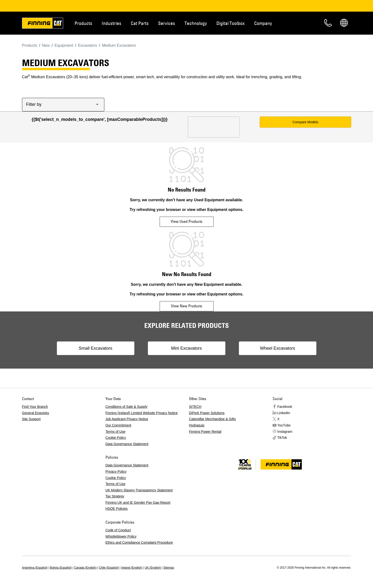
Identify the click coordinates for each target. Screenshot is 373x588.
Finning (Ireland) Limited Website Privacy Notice (142, 413)
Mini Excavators (186, 348)
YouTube (284, 425)
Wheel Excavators (277, 348)
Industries (111, 23)
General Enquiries (35, 413)
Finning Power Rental (205, 431)
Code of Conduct (118, 530)
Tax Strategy (115, 496)
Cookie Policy (116, 438)
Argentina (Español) (35, 567)
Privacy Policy (116, 471)
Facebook (284, 407)
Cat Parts (140, 23)
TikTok (282, 438)
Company (263, 23)
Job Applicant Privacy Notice (127, 419)
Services (166, 23)
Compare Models (305, 122)
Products (83, 23)
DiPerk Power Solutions (207, 413)
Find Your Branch (35, 407)
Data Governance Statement (127, 444)
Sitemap (168, 567)
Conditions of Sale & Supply (127, 407)
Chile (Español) (109, 567)
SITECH (195, 407)
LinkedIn (283, 413)
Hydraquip (197, 425)
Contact (328, 23)
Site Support (31, 419)
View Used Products (186, 221)
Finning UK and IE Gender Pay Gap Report (138, 502)
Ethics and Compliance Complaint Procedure (139, 542)
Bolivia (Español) (61, 567)
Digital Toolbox (230, 23)
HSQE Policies (117, 509)
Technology (195, 23)
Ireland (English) (131, 567)
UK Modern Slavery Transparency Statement (139, 490)
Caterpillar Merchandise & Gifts (212, 419)
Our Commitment (118, 425)
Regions (344, 23)
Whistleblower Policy (121, 536)
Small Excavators (95, 348)
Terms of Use (115, 431)
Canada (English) (85, 567)
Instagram (284, 431)
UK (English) (153, 567)
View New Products (186, 305)
